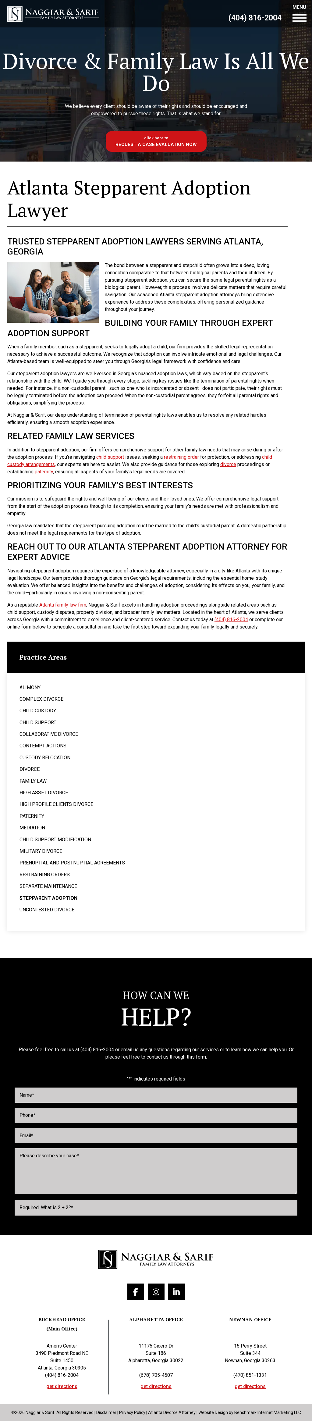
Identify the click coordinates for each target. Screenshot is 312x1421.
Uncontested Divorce (47, 910)
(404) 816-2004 (255, 18)
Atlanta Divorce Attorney (172, 1412)
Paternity (32, 816)
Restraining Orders (45, 875)
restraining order (181, 457)
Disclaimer (106, 1412)
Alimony (30, 687)
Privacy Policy (132, 1412)
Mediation (32, 828)
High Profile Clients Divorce (56, 804)
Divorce (30, 769)
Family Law (33, 781)
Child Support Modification (55, 839)
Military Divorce (41, 851)
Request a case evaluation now (156, 144)
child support (110, 457)
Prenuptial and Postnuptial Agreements (72, 863)
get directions (61, 1386)
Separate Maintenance (48, 886)
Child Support (38, 722)
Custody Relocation (45, 757)
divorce (228, 464)
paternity (44, 472)
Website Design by (215, 1412)
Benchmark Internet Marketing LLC (267, 1412)
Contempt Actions (43, 746)
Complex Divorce (41, 699)
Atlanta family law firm (62, 605)
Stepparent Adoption (48, 898)
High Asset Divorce (44, 793)
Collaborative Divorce (49, 734)
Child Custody (38, 711)
